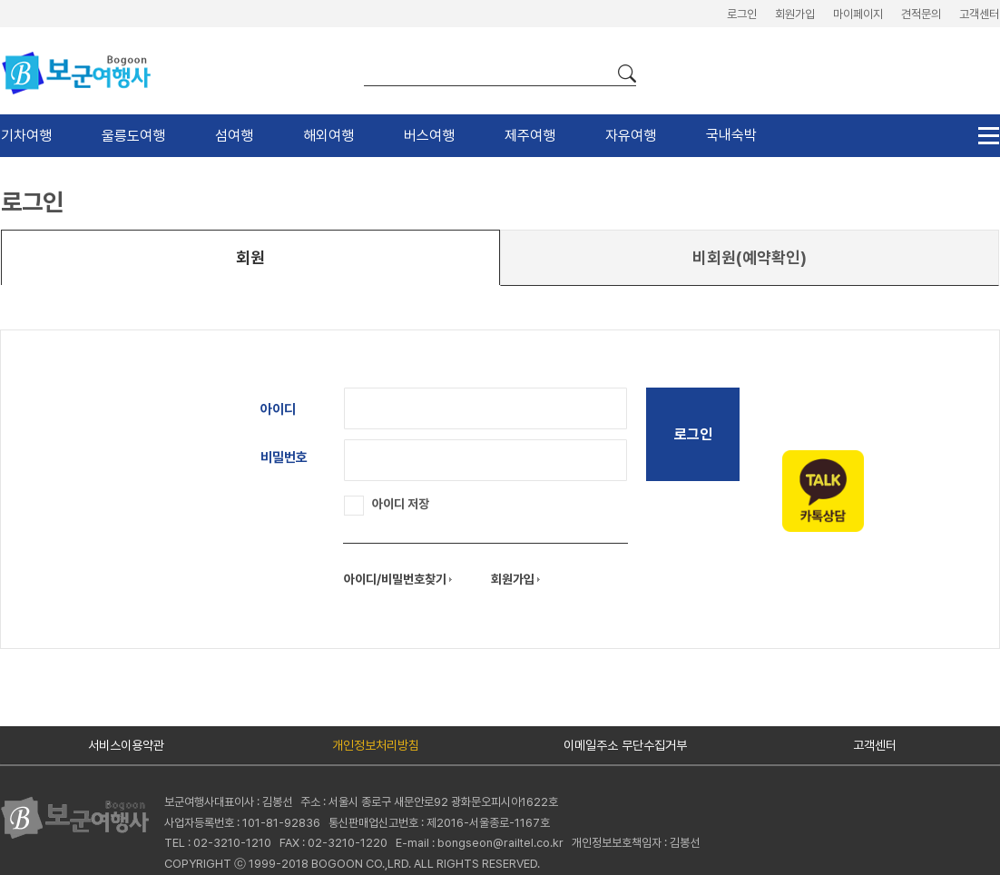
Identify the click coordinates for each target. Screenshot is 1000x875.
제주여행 (530, 135)
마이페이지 (858, 14)
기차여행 (26, 135)
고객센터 (979, 14)
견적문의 (921, 14)
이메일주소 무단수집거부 (625, 745)
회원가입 (795, 14)
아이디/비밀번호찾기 (398, 579)
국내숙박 (731, 134)
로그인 (742, 14)
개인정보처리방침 (375, 745)
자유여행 (630, 135)
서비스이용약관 (126, 745)
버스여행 (429, 135)
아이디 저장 (386, 503)
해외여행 (328, 135)
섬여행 (234, 135)
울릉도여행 (133, 135)
